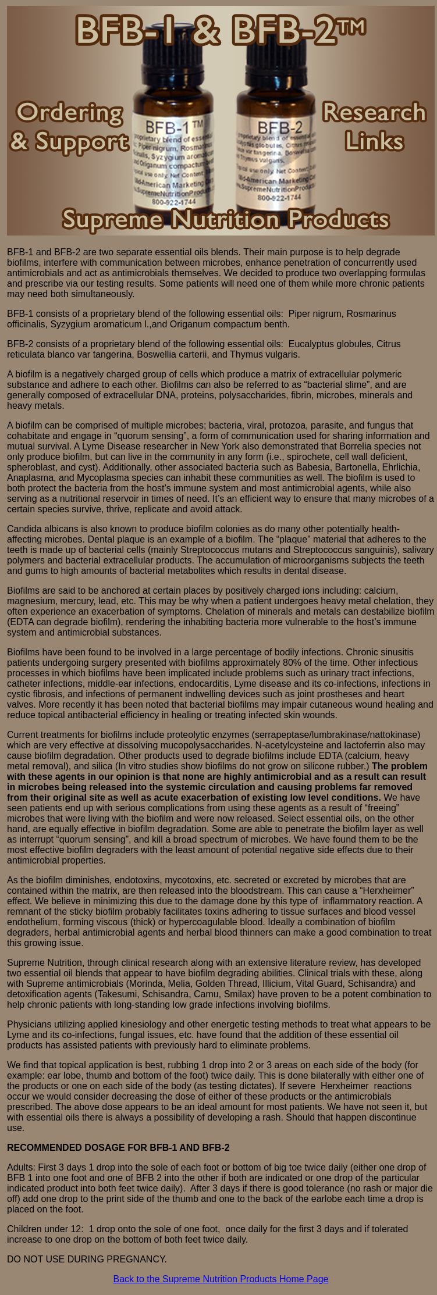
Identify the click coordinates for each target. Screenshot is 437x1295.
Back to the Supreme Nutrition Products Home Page (221, 1279)
